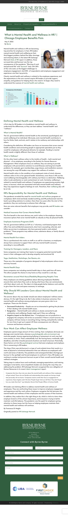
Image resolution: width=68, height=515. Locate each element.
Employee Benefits (49, 24)
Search (41, 20)
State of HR (14, 60)
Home (9, 24)
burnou (23, 66)
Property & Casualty (31, 24)
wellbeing (54, 186)
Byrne (9, 44)
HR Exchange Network (27, 411)
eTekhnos (55, 503)
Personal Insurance (14, 28)
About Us (17, 24)
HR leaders (56, 206)
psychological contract (30, 343)
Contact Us (29, 28)
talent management (33, 369)
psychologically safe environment (44, 334)
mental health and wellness (34, 83)
